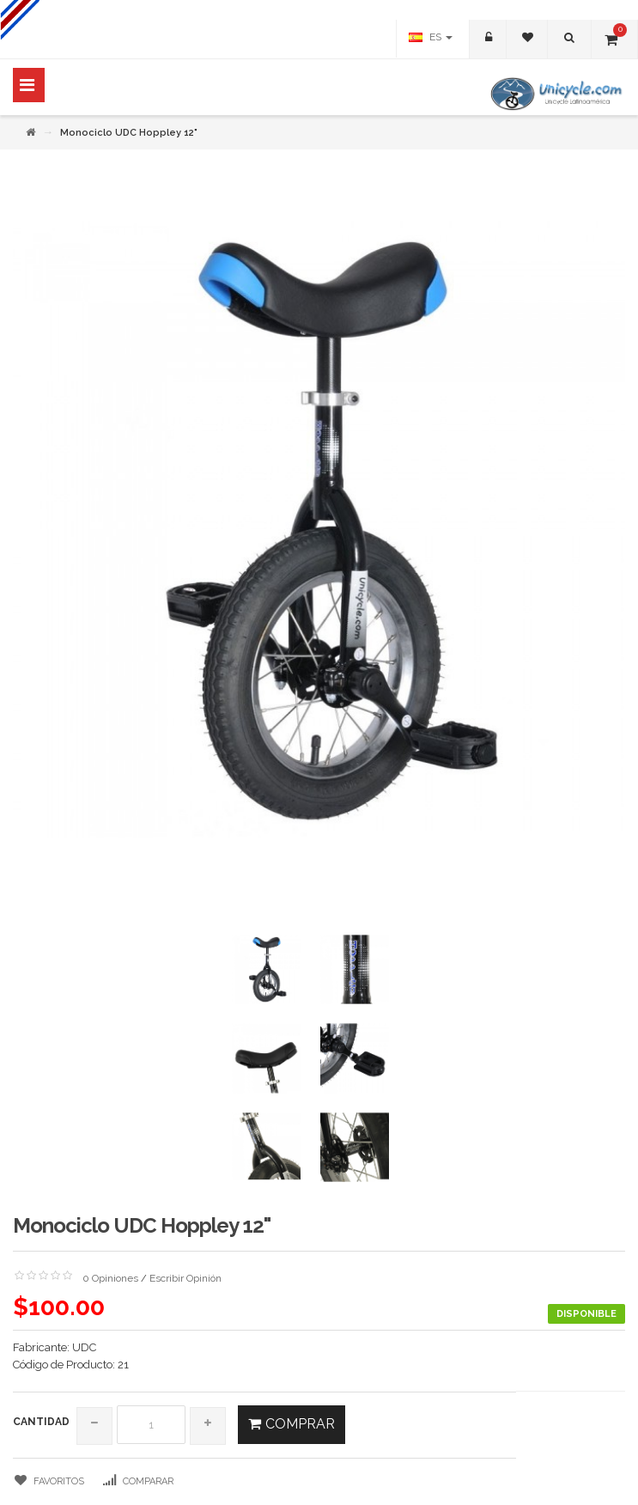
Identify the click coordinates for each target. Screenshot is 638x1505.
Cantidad (41, 1422)
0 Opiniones (110, 1278)
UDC (84, 1347)
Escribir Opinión (185, 1278)
